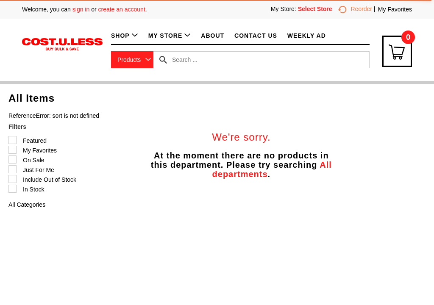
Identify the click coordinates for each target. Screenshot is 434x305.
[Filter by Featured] (12, 140)
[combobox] (132, 59)
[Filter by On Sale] (12, 159)
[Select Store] (316, 9)
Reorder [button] (355, 9)
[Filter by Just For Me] (12, 169)
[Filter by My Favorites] (12, 150)
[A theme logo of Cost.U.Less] (62, 43)
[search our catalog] (163, 59)
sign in (80, 9)
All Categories (26, 204)
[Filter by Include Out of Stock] (12, 179)
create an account (121, 9)
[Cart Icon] (397, 51)
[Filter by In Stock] (12, 189)
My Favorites (395, 9)
